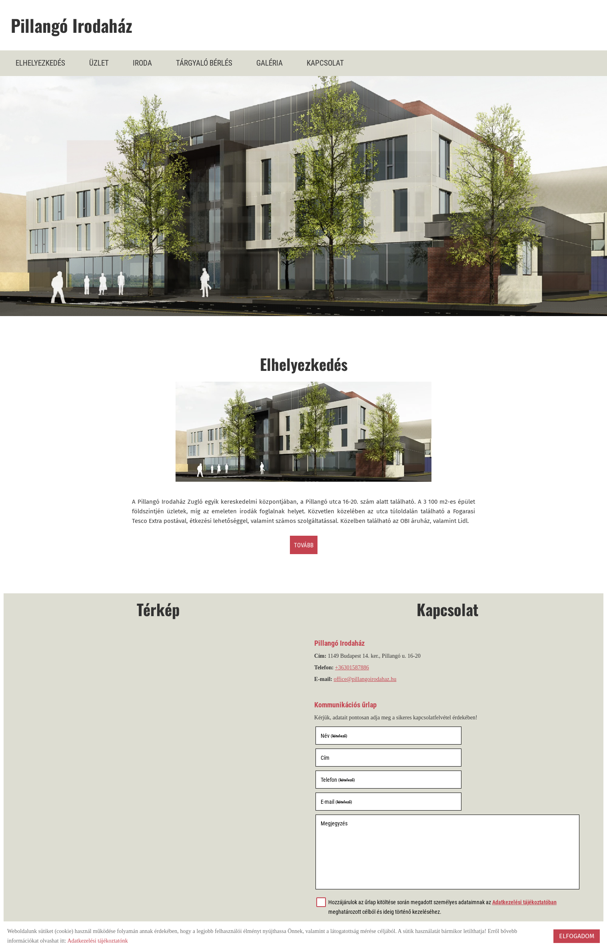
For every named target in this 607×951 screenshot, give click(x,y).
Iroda (142, 62)
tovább (303, 546)
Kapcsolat (325, 62)
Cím (458, 737)
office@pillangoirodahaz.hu (366, 681)
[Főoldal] (307, 27)
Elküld (328, 893)
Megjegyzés (335, 781)
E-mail (469, 759)
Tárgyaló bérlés (204, 62)
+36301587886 (353, 670)
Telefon (339, 759)
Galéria (269, 62)
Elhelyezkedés (40, 62)
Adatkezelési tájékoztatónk (97, 941)
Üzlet (99, 62)
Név (335, 737)
